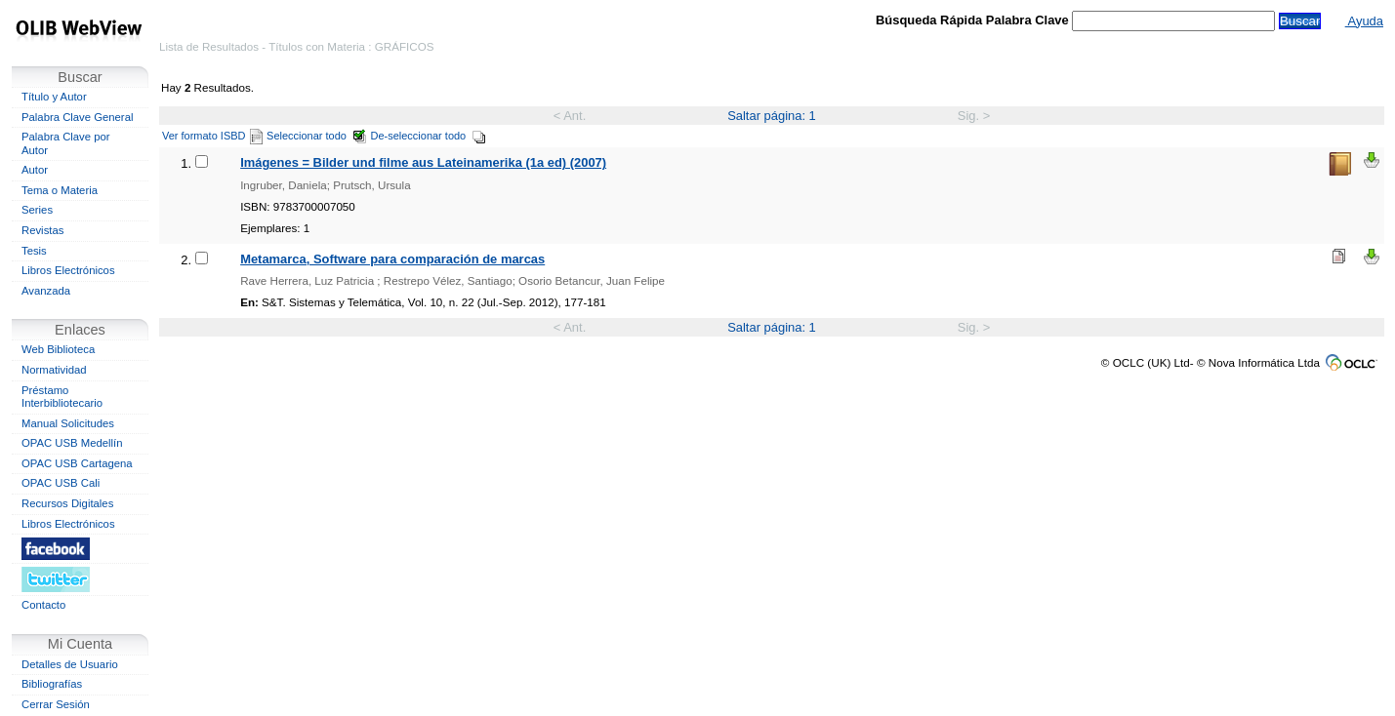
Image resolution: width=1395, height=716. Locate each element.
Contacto (43, 605)
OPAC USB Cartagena (77, 463)
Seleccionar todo (317, 135)
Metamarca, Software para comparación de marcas (392, 259)
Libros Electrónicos (68, 270)
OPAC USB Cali (60, 483)
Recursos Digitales (67, 503)
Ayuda (1364, 21)
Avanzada (45, 291)
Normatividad (54, 370)
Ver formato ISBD (212, 135)
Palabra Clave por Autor (65, 143)
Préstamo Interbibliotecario (62, 397)
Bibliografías (51, 684)
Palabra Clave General (77, 117)
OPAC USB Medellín (72, 443)
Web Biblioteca (58, 349)
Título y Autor (54, 96)
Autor (34, 170)
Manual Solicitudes (67, 423)
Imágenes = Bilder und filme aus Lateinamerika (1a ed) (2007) (423, 162)
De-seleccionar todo (429, 135)
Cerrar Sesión (55, 704)
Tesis (34, 251)
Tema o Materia (59, 190)
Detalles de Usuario (69, 664)
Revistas (42, 230)
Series (37, 210)
